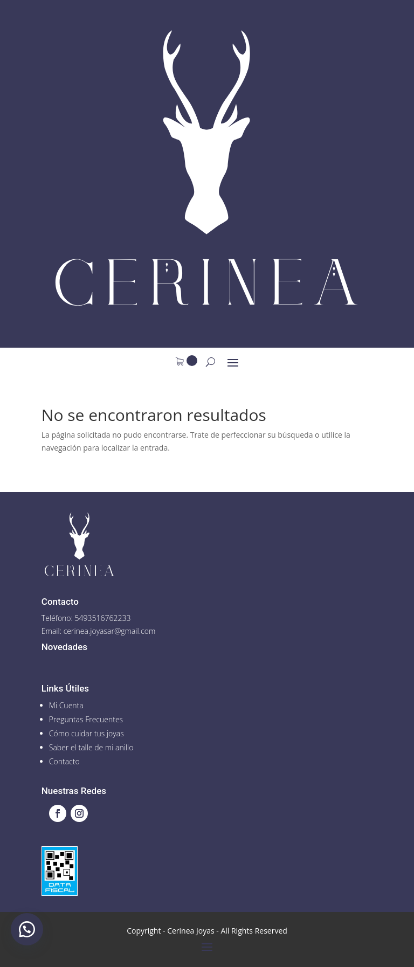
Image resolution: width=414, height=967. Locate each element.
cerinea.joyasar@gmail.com (110, 631)
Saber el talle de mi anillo (91, 747)
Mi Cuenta (66, 705)
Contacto (64, 761)
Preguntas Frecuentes (86, 719)
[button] (27, 929)
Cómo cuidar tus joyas (86, 733)
